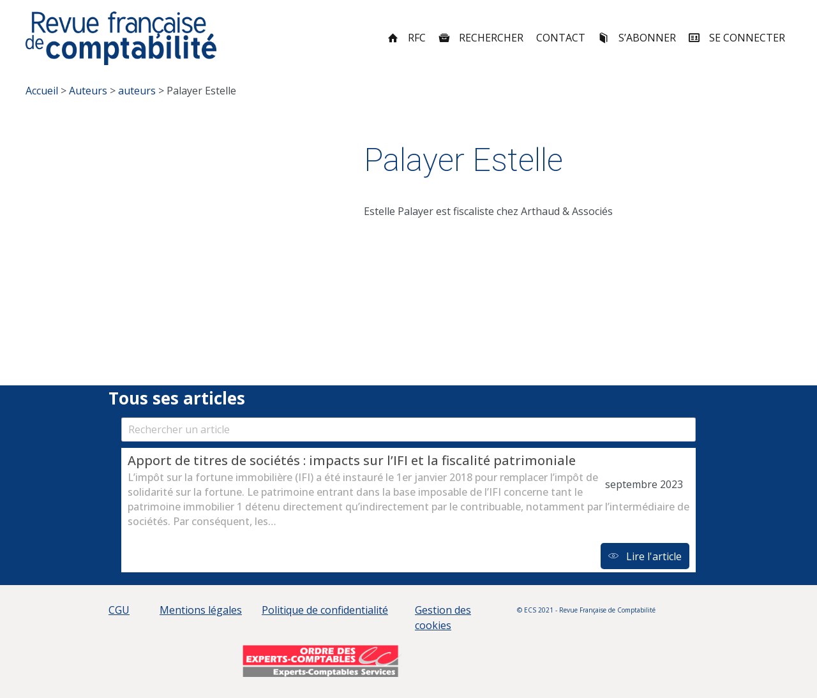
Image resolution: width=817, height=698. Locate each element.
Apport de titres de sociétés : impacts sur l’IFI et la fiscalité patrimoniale (353, 460)
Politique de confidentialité (325, 610)
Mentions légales (201, 610)
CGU (119, 610)
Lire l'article (645, 556)
